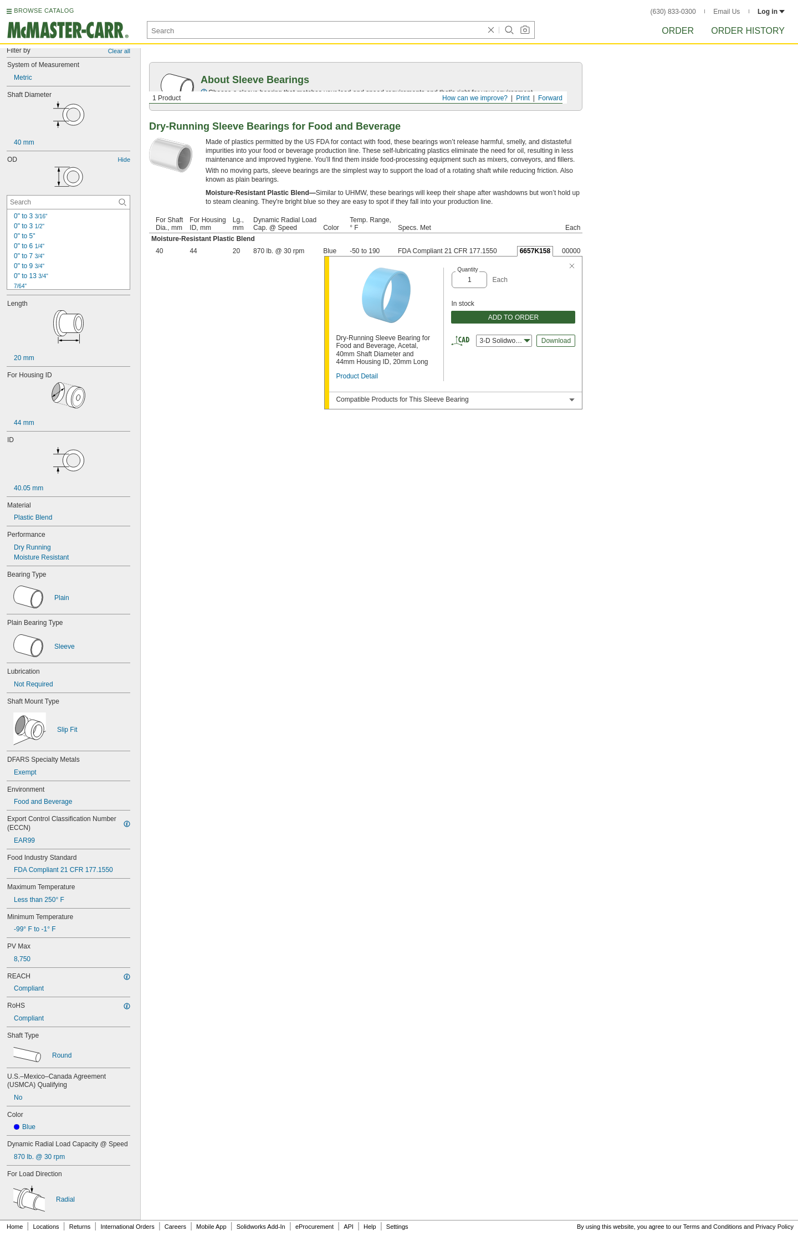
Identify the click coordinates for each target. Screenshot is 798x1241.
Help (370, 1226)
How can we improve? (475, 98)
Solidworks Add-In (261, 1226)
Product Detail (356, 376)
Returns (80, 1226)
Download (556, 341)
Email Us (726, 12)
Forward (550, 98)
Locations (46, 1226)
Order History (748, 30)
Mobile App (211, 1226)
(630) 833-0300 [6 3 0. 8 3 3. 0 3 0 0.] (673, 12)
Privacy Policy (775, 1226)
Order (678, 30)
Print (523, 98)
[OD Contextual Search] (68, 202)
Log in (771, 12)
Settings (397, 1226)
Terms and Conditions (712, 1226)
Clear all (119, 51)
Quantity (467, 269)
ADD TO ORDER (513, 317)
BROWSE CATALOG (44, 10)
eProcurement (314, 1226)
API (349, 1226)
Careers (175, 1226)
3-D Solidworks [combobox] (504, 341)
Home (15, 1226)
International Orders (127, 1226)
